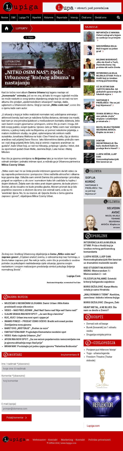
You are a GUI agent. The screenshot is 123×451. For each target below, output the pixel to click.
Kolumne (48, 17)
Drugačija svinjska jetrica (98, 334)
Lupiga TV (24, 17)
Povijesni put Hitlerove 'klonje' (101, 349)
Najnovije (91, 27)
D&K (13, 17)
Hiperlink (36, 17)
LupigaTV (21, 28)
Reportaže (62, 17)
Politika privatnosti (99, 439)
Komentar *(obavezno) (41, 387)
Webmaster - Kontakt (45, 439)
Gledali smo (101, 17)
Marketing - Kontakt (73, 439)
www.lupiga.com (68, 443)
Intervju (74, 17)
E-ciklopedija (100, 343)
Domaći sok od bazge (97, 323)
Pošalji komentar (17, 417)
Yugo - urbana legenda (97, 353)
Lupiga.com (93, 425)
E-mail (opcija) (41, 407)
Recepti (94, 317)
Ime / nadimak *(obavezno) (41, 367)
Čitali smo (86, 17)
